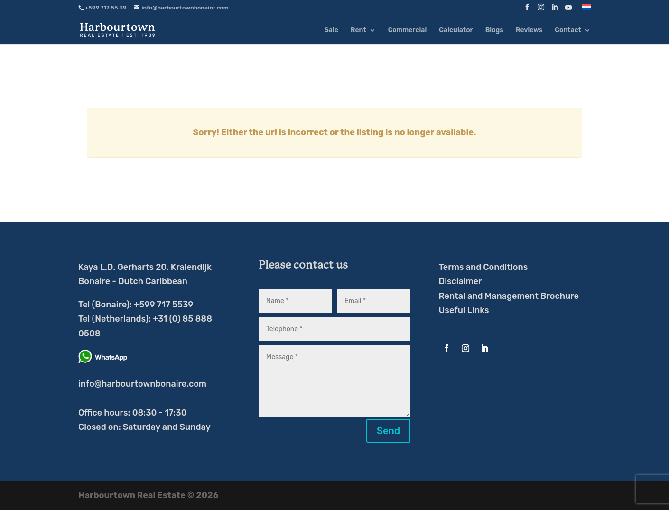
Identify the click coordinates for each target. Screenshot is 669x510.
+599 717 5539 (163, 304)
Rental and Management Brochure (509, 296)
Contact (568, 30)
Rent (358, 30)
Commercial (407, 30)
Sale (331, 30)
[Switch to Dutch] (586, 9)
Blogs (494, 30)
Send (388, 430)
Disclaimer (460, 281)
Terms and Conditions (483, 267)
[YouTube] (568, 10)
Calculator (456, 30)
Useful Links (464, 310)
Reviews (529, 30)
